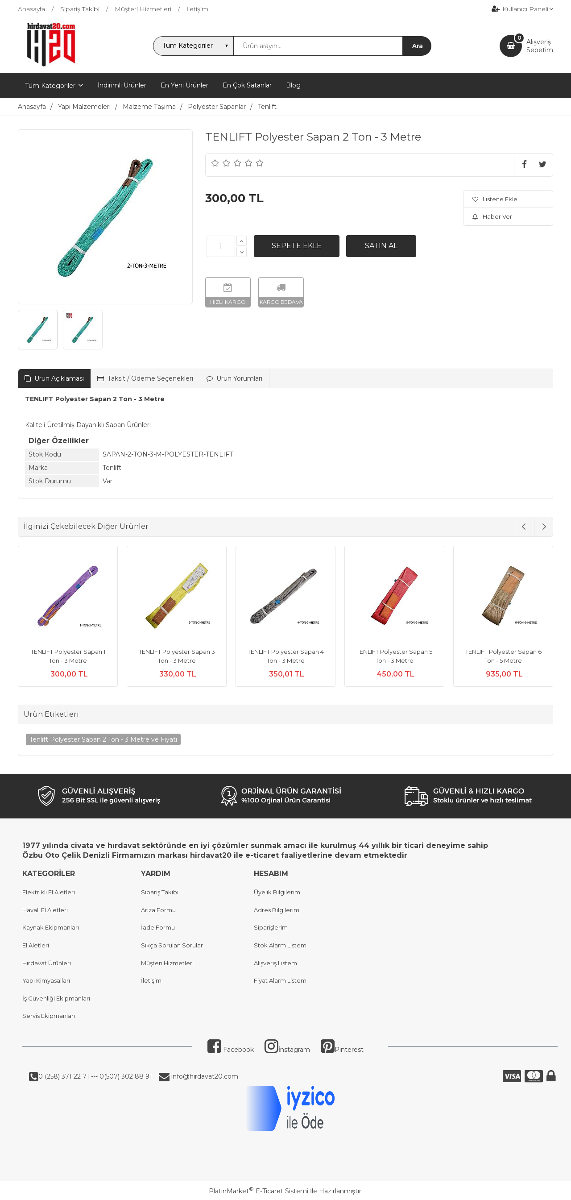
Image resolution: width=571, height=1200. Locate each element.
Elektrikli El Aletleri (48, 892)
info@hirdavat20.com (204, 1076)
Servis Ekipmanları (48, 1015)
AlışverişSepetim (539, 46)
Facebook (230, 1050)
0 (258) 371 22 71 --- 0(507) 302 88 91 (95, 1076)
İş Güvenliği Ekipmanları (56, 998)
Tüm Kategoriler (50, 86)
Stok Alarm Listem (280, 945)
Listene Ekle (494, 199)
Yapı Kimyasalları (46, 980)
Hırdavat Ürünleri (46, 963)
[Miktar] (221, 246)
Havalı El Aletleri (45, 909)
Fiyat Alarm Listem (280, 980)
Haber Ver (492, 216)
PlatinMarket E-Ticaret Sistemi (258, 1191)
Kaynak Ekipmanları (50, 927)
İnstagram (287, 1050)
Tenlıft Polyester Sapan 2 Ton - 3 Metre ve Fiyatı (103, 739)
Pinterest (342, 1050)
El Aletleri (35, 945)
